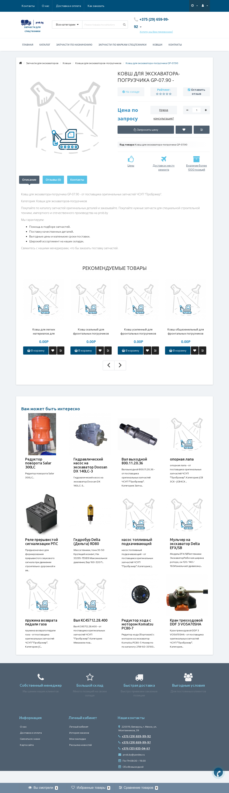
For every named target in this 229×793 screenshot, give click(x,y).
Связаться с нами (30, 750)
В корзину (35, 350)
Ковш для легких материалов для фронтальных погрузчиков (44, 332)
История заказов (79, 744)
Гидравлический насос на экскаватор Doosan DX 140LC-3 (90, 465)
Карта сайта (27, 757)
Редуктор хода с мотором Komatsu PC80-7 (137, 632)
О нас (25, 5)
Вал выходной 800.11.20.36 (134, 461)
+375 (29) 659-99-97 (134, 754)
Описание (29, 180)
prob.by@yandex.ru (131, 766)
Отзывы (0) (53, 180)
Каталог (44, 44)
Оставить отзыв (198, 92)
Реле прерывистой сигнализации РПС (41, 546)
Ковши (157, 44)
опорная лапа (182, 459)
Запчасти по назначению (74, 44)
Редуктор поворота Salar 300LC (38, 463)
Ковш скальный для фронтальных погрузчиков (91, 331)
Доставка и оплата (48, 5)
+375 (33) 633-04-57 (134, 760)
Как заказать (76, 5)
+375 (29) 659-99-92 (134, 748)
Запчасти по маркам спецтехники (122, 44)
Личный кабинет (78, 738)
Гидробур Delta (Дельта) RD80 (86, 546)
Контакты (98, 5)
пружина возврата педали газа (41, 630)
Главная (27, 44)
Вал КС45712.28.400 (90, 628)
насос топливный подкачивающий (137, 546)
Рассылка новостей (80, 757)
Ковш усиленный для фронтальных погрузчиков (138, 331)
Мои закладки (77, 750)
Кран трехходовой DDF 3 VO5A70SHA (186, 630)
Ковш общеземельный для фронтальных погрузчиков (185, 331)
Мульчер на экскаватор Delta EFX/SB (185, 548)
